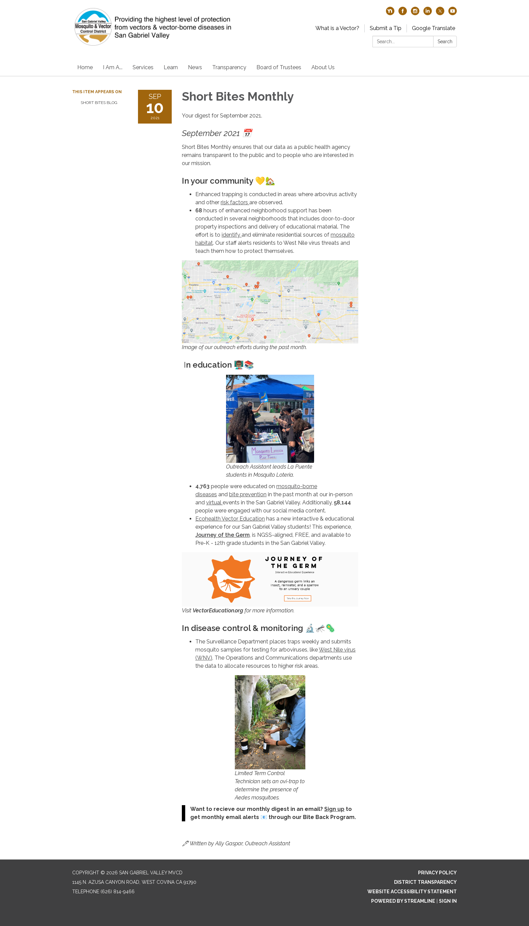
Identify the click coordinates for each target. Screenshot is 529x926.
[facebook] (402, 13)
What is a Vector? (337, 28)
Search (445, 41)
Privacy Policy (437, 872)
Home (85, 67)
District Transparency (425, 882)
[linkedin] (427, 13)
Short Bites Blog (99, 102)
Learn (171, 67)
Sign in (448, 901)
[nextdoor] (390, 13)
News (195, 67)
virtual (214, 502)
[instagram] (415, 13)
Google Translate (433, 28)
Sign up (334, 809)
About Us (323, 67)
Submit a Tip (385, 28)
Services (143, 67)
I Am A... (112, 67)
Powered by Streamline (403, 901)
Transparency (229, 67)
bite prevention (248, 494)
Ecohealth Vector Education (230, 518)
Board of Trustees (278, 67)
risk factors (235, 202)
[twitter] (440, 13)
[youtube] (452, 13)
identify (232, 235)
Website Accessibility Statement (412, 891)
